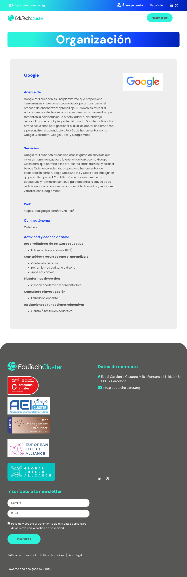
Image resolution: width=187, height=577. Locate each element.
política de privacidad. (49, 528)
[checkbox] (8, 523)
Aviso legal (75, 555)
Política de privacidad (21, 555)
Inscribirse (24, 539)
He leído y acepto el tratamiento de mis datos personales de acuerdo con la (48, 526)
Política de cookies (52, 555)
